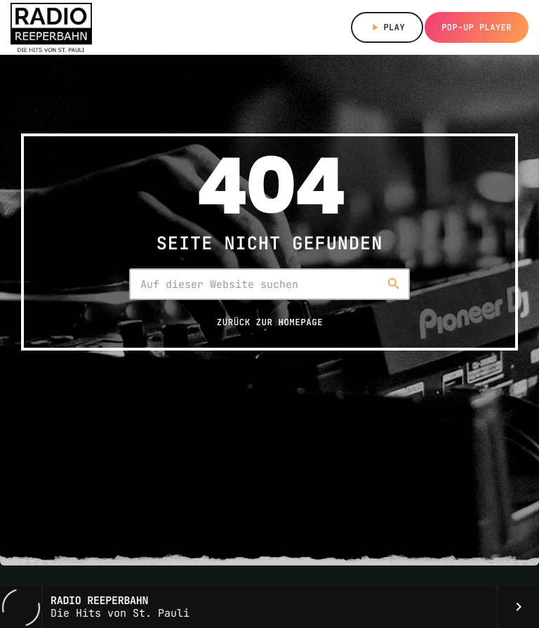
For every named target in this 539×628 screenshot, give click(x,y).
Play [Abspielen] (387, 27)
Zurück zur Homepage (270, 322)
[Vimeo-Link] (51, 27)
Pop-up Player (476, 27)
